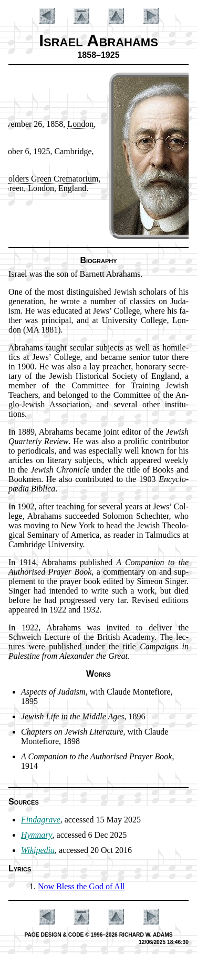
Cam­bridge (72, 151)
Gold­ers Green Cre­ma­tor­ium (50, 178)
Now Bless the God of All (81, 886)
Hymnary (37, 834)
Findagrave (40, 819)
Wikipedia (38, 850)
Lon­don (80, 123)
